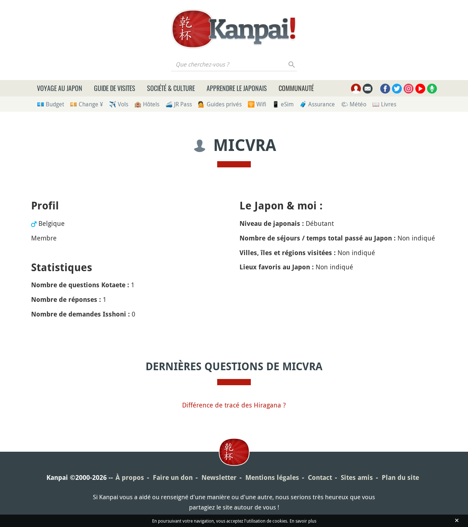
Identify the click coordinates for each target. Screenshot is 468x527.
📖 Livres (384, 104)
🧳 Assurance (317, 104)
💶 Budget (50, 104)
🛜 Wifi (257, 104)
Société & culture (171, 88)
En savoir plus (303, 521)
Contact (320, 477)
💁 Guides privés (220, 104)
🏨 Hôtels (146, 104)
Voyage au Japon (59, 88)
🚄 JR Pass (178, 104)
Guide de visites (114, 88)
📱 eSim (283, 104)
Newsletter (219, 477)
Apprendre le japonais (237, 88)
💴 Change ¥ (86, 104)
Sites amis (357, 477)
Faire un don (173, 477)
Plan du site (400, 477)
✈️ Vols (118, 104)
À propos (130, 477)
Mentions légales (272, 477)
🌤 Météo (353, 104)
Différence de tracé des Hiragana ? (234, 405)
